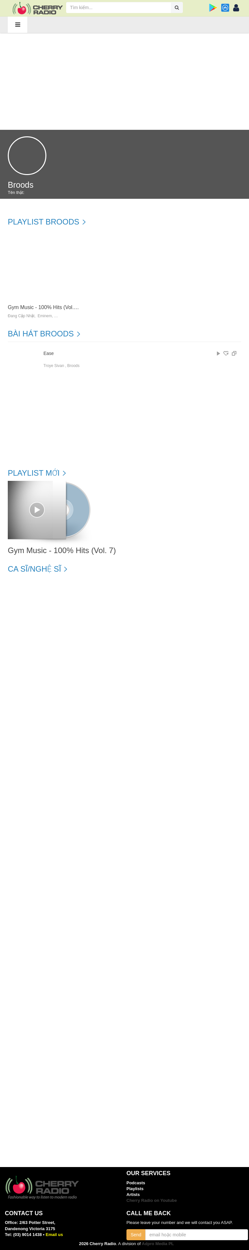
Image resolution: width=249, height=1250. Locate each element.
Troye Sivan (53, 365)
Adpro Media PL (158, 1243)
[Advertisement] (124, 81)
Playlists (135, 1188)
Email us (54, 1234)
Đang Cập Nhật (21, 316)
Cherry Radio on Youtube (151, 1200)
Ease (48, 353)
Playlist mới (34, 473)
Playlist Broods (43, 222)
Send (136, 1234)
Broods (73, 365)
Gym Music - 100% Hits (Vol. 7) (44, 307)
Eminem (45, 316)
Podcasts (135, 1182)
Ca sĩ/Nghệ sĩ (34, 569)
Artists (133, 1194)
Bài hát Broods (41, 334)
